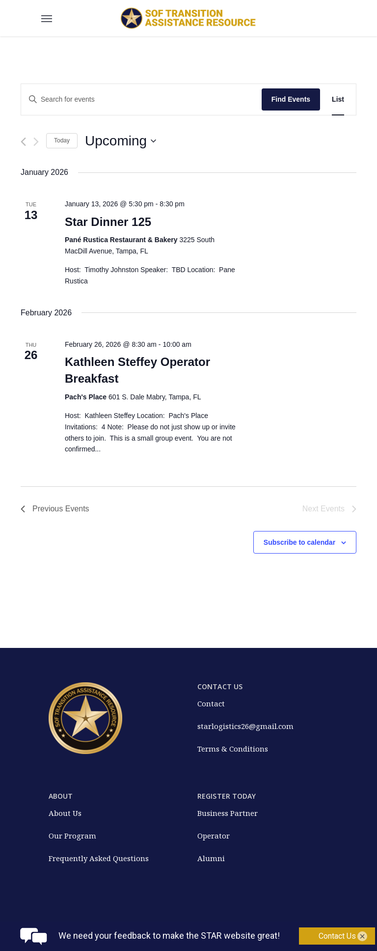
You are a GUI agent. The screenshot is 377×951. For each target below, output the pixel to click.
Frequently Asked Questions (99, 858)
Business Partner (227, 813)
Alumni (211, 858)
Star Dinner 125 (108, 221)
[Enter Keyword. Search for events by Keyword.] (141, 99)
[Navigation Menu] (46, 18)
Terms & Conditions (232, 749)
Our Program (72, 835)
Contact (211, 703)
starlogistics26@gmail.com (245, 726)
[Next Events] (36, 141)
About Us (65, 813)
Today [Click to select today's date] (62, 140)
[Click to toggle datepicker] (120, 141)
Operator (213, 835)
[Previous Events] (23, 141)
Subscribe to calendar (299, 542)
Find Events (290, 99)
